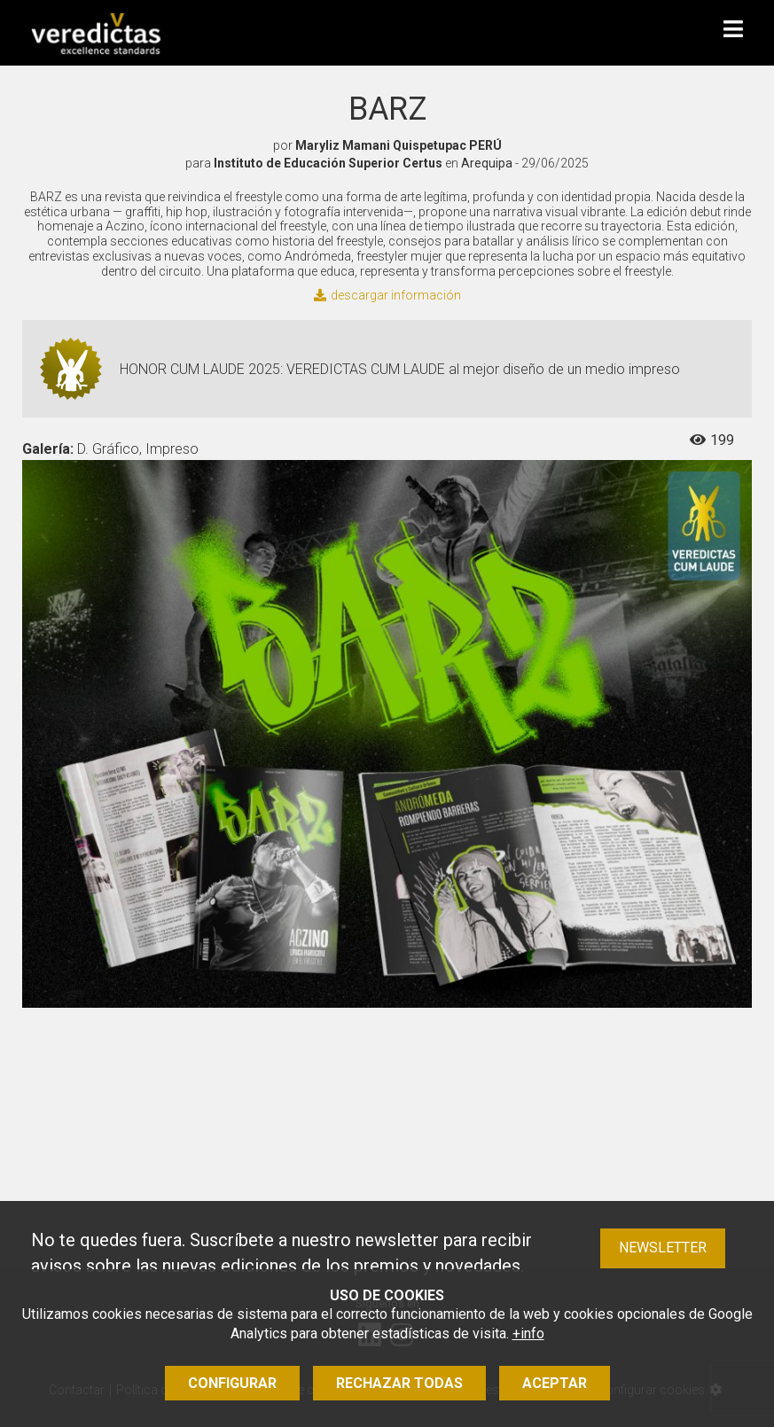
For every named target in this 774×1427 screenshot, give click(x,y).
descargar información (387, 295)
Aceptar (554, 1383)
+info (528, 1333)
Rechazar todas (399, 1383)
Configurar (232, 1383)
